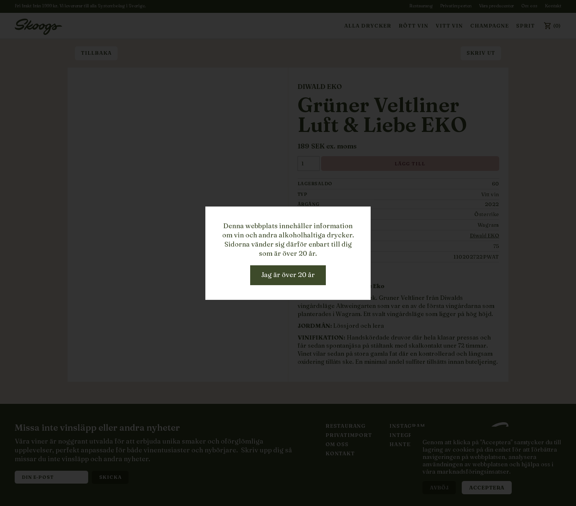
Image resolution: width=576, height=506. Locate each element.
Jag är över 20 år (288, 274)
